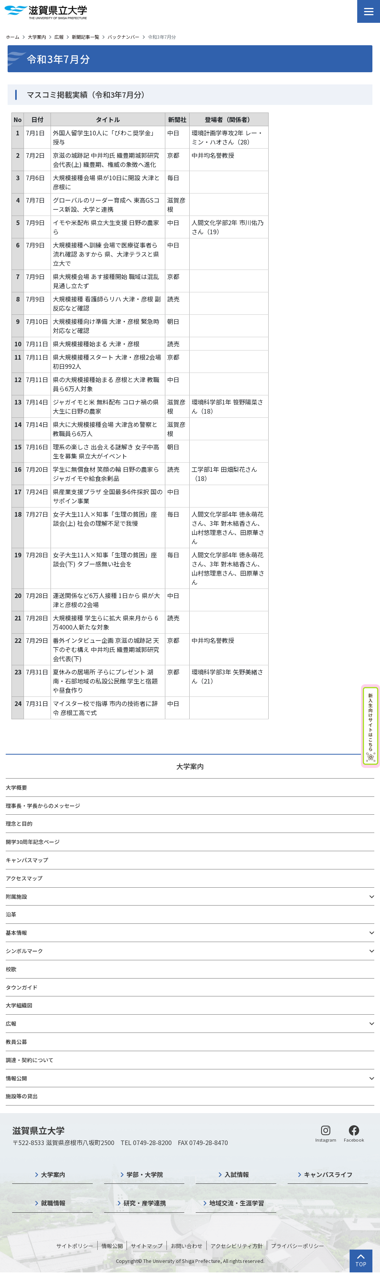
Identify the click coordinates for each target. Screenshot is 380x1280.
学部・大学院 (145, 1174)
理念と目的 (19, 823)
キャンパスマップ (27, 860)
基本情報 (16, 932)
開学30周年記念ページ (33, 841)
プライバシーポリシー (297, 1246)
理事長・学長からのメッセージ (43, 805)
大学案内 (37, 36)
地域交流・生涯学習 (236, 1202)
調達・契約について (30, 1060)
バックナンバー (123, 36)
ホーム (12, 36)
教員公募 (16, 1041)
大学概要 (16, 787)
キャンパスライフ (328, 1174)
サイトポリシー (74, 1246)
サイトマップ (147, 1246)
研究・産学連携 (145, 1202)
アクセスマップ (24, 878)
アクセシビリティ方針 (237, 1246)
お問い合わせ (187, 1246)
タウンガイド (22, 987)
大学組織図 (19, 1005)
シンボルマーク (24, 951)
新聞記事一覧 (85, 36)
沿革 (11, 914)
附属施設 (16, 896)
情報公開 (16, 1078)
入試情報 (237, 1174)
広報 (58, 36)
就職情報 (53, 1202)
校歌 (11, 969)
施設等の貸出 (22, 1096)
